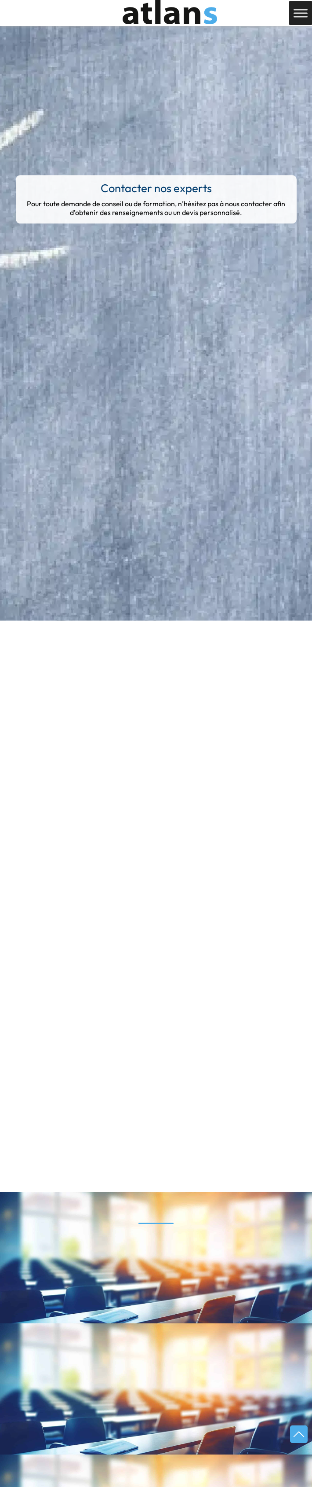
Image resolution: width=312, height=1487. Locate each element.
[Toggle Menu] (301, 13)
